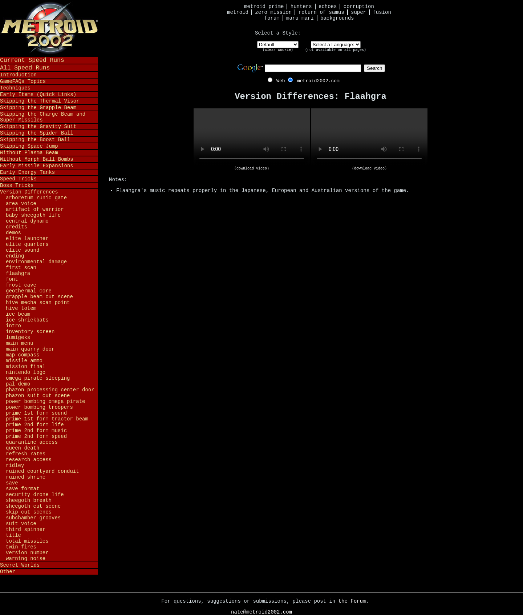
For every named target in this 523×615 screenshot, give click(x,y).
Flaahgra (18, 273)
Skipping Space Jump (29, 146)
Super (358, 12)
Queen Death (22, 448)
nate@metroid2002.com (261, 612)
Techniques (15, 88)
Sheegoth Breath (29, 500)
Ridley (15, 465)
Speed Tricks (18, 179)
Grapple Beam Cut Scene (39, 297)
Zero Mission (273, 12)
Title (13, 535)
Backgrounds (337, 18)
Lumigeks (18, 337)
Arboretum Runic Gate (36, 198)
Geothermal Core (29, 291)
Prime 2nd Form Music (36, 431)
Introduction (18, 75)
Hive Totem (21, 308)
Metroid (237, 12)
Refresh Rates (25, 454)
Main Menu (19, 343)
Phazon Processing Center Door (50, 390)
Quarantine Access (32, 442)
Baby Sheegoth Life (33, 215)
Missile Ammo (24, 361)
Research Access (29, 460)
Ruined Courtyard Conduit (42, 471)
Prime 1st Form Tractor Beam (47, 419)
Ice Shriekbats (27, 320)
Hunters (301, 6)
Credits (16, 227)
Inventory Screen (30, 332)
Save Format (22, 489)
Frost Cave (21, 285)
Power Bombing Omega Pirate (45, 401)
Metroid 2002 (49, 28)
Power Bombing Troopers (39, 407)
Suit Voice (21, 524)
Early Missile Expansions (36, 166)
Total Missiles (27, 541)
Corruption (359, 6)
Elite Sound (22, 250)
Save (12, 483)
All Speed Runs (25, 67)
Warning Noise (25, 559)
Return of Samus (321, 12)
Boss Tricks (16, 185)
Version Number (27, 553)
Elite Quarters (27, 244)
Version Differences (29, 192)
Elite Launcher (27, 238)
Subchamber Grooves (33, 518)
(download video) (251, 169)
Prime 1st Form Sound (36, 413)
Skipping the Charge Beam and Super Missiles (42, 117)
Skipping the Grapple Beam (38, 108)
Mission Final (25, 367)
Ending (15, 256)
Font (12, 279)
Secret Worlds (20, 565)
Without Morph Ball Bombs (36, 159)
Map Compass (22, 355)
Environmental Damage (36, 262)
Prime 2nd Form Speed (36, 436)
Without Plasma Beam (29, 153)
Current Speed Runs (32, 60)
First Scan (21, 268)
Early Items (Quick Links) (38, 94)
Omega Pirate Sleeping (38, 378)
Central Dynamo (27, 221)
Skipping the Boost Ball (35, 140)
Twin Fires (21, 547)
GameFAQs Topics (23, 81)
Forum (272, 18)
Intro (13, 326)
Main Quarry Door (30, 349)
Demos (13, 233)
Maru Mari (300, 18)
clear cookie (278, 50)
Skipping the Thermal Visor (39, 101)
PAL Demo (18, 384)
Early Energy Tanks (27, 172)
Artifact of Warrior (35, 209)
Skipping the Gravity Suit (38, 126)
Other (7, 572)
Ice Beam (18, 314)
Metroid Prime (264, 6)
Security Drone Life (35, 495)
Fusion (382, 12)
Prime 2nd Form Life (35, 425)
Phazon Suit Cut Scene (38, 396)
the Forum (352, 601)
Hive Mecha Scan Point (38, 302)
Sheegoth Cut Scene (33, 506)
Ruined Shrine (25, 477)
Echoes (328, 6)
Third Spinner (25, 529)
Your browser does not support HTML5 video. (252, 137)
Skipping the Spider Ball (36, 133)
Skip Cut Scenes (29, 512)
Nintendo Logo (25, 372)
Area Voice (21, 204)
